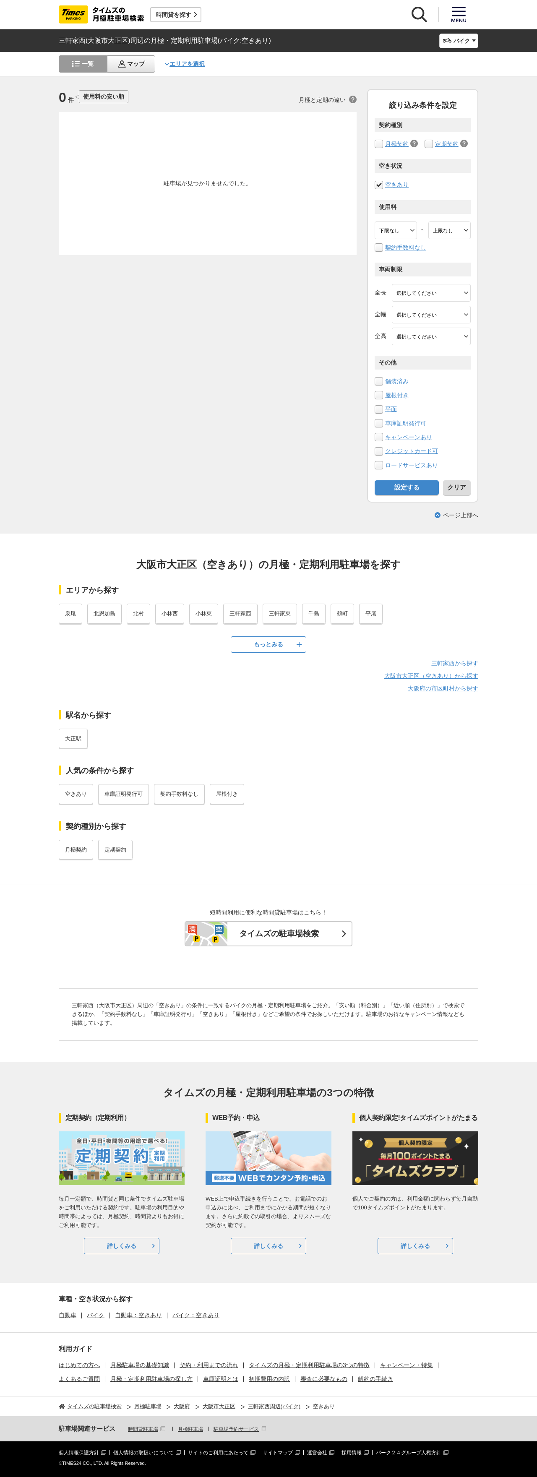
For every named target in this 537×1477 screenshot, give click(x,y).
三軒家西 (240, 613)
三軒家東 (280, 613)
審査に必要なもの (323, 1378)
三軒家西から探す (454, 663)
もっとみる (268, 644)
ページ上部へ (460, 515)
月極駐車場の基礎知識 (139, 1365)
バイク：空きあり (195, 1315)
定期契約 (447, 144)
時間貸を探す (173, 14)
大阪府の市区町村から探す (443, 688)
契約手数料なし (405, 247)
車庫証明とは (220, 1378)
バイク (95, 1315)
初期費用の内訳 (269, 1378)
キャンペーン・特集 (406, 1365)
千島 (313, 613)
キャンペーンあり (408, 437)
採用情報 (351, 1453)
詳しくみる (121, 1246)
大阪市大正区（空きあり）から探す (431, 675)
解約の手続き (375, 1378)
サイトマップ (278, 1453)
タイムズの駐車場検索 (279, 933)
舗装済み (397, 381)
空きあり (397, 184)
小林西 (170, 613)
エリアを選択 (187, 63)
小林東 (204, 613)
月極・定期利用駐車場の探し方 (151, 1378)
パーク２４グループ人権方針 (408, 1453)
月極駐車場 (190, 1429)
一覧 (88, 63)
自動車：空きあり (138, 1315)
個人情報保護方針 (79, 1453)
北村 (138, 613)
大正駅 (73, 738)
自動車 (67, 1315)
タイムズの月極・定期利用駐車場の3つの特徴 (309, 1365)
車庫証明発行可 (405, 423)
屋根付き (397, 395)
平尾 (370, 613)
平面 (391, 409)
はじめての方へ (79, 1365)
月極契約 (397, 144)
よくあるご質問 (79, 1378)
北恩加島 (104, 613)
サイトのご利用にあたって (218, 1453)
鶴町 (342, 613)
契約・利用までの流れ (209, 1365)
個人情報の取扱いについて (143, 1453)
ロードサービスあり (411, 465)
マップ (136, 63)
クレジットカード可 (411, 451)
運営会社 (317, 1453)
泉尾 (70, 613)
